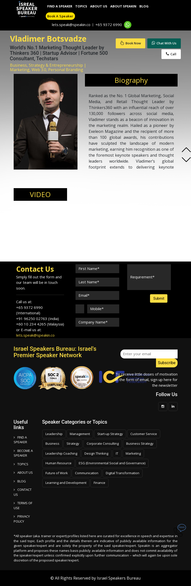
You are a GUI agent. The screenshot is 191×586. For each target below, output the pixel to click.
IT (117, 453)
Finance (99, 482)
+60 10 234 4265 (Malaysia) (40, 324)
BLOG (20, 481)
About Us (98, 6)
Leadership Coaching (61, 453)
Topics (81, 6)
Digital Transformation (122, 473)
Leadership (54, 434)
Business (52, 443)
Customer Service (143, 434)
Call (171, 54)
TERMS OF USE (23, 505)
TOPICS (21, 464)
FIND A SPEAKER (20, 439)
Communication (86, 473)
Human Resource (58, 463)
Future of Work (56, 473)
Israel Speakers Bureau (119, 578)
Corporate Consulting (103, 443)
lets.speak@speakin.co (71, 24)
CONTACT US (23, 492)
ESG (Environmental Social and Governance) (112, 463)
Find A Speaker (59, 6)
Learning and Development (65, 482)
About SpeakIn (123, 6)
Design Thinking (96, 453)
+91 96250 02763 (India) (37, 318)
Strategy (73, 443)
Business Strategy (139, 443)
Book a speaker (60, 16)
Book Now (130, 43)
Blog (144, 6)
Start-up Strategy (110, 434)
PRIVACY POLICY (22, 519)
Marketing (133, 453)
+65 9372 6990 (108, 24)
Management (80, 434)
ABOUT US (23, 472)
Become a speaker (23, 453)
